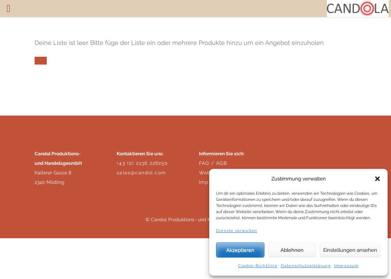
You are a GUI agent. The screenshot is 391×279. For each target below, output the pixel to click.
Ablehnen (292, 250)
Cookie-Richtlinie (257, 265)
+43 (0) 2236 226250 (142, 163)
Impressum (346, 265)
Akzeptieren (240, 250)
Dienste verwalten (236, 230)
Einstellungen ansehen (350, 250)
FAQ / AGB (213, 163)
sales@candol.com (141, 172)
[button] (377, 178)
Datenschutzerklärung (306, 265)
